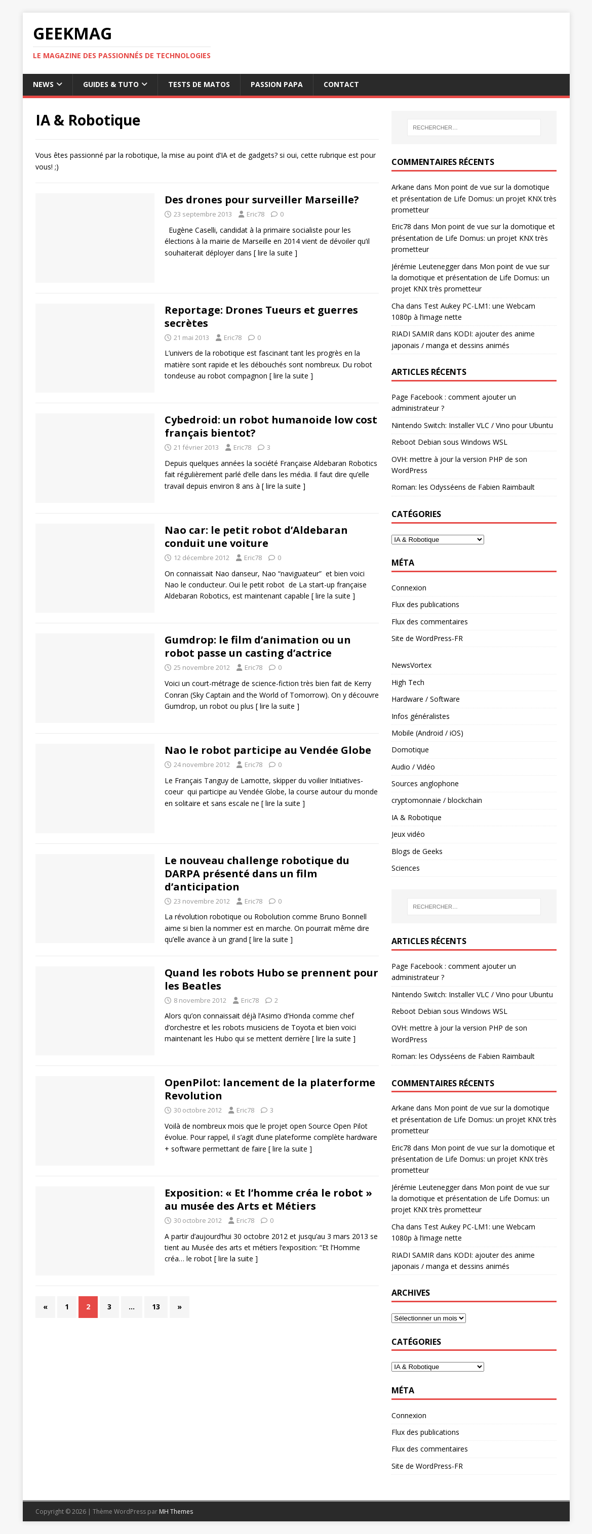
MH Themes (176, 1511)
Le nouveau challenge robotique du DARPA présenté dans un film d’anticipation (257, 873)
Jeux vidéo (408, 834)
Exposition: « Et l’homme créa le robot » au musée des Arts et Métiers (268, 1199)
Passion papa (277, 84)
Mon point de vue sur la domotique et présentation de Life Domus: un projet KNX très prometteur (474, 198)
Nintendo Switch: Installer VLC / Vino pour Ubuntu (472, 425)
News (43, 84)
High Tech (407, 682)
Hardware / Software (425, 699)
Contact (341, 84)
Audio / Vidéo (413, 767)
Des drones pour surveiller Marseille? (262, 199)
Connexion (408, 587)
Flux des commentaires (429, 621)
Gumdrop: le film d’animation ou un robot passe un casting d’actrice (258, 646)
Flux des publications (425, 604)
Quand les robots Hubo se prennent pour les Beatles (271, 979)
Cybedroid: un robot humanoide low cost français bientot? (271, 426)
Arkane (402, 187)
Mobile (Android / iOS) (427, 733)
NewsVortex (411, 665)
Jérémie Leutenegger (425, 266)
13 (156, 1306)
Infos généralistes (420, 716)
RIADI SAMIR (412, 333)
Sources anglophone (425, 783)
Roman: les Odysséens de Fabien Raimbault (463, 487)
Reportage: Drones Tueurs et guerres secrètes (261, 316)
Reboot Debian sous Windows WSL (449, 442)
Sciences (405, 868)
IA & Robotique (416, 817)
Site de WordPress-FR (427, 638)
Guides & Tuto (111, 84)
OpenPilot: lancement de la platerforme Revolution (270, 1089)
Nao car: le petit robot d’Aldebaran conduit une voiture (256, 536)
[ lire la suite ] (275, 253)
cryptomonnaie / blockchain (436, 800)
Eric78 (255, 214)
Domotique (410, 749)
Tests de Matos (199, 84)
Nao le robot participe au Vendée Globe (268, 750)
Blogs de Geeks (417, 851)
